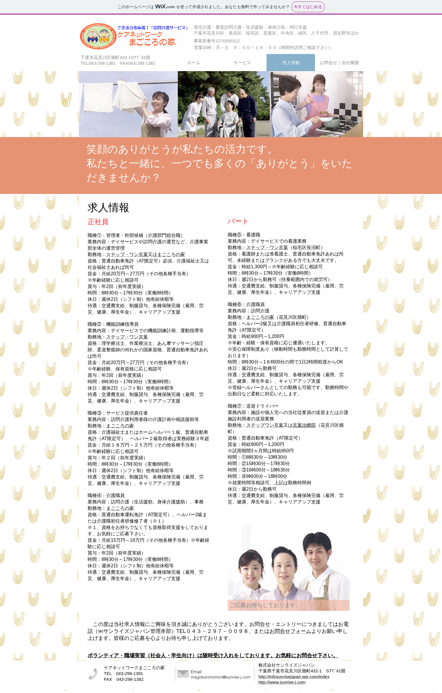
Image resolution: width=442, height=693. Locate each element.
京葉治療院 (304, 425)
